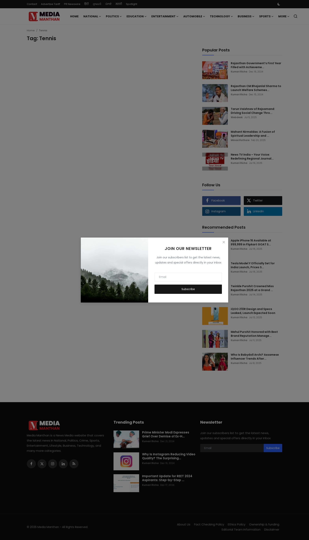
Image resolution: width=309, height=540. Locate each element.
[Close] (223, 242)
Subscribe (188, 289)
